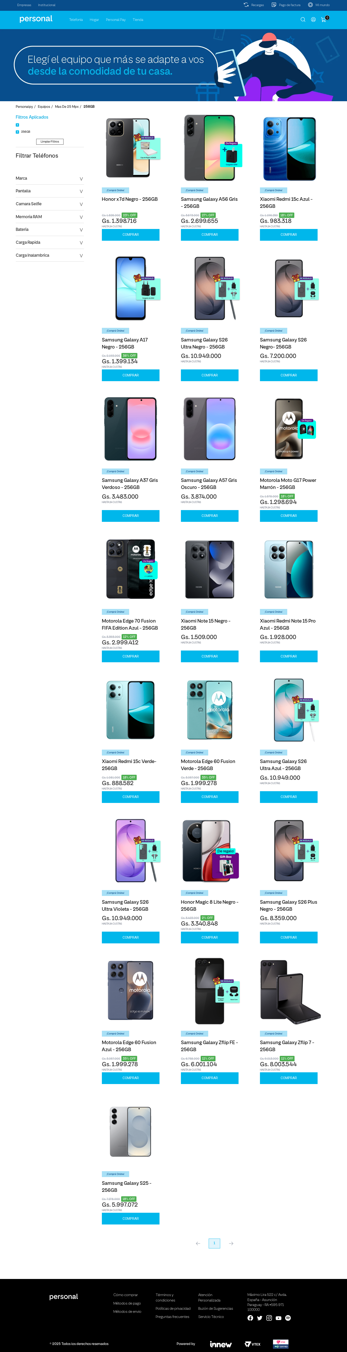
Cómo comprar (125, 1295)
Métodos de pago (127, 1303)
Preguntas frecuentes (172, 1317)
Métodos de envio (127, 1311)
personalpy (24, 106)
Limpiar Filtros (50, 141)
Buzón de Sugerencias (215, 1308)
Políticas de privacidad (173, 1308)
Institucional (47, 5)
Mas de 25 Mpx (67, 106)
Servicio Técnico (211, 1317)
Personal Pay (116, 20)
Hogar (94, 20)
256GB (89, 106)
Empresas (24, 5)
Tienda (138, 20)
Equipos (44, 106)
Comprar (131, 234)
